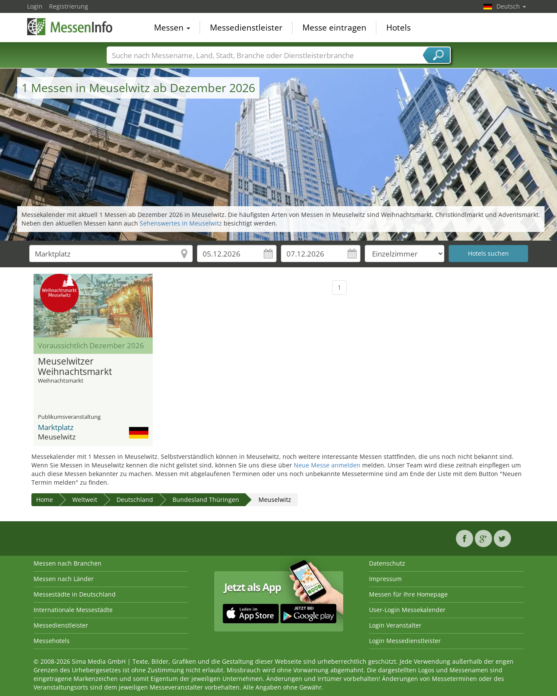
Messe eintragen (334, 27)
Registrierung (68, 6)
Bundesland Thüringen (205, 499)
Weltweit (84, 499)
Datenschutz (387, 563)
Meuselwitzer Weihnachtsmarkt (75, 366)
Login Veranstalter (395, 625)
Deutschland (135, 499)
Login (35, 6)
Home (44, 499)
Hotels (398, 27)
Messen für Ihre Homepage (408, 594)
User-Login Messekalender (407, 610)
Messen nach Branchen (68, 563)
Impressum (385, 579)
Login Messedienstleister (405, 641)
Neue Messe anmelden (327, 465)
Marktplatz (56, 427)
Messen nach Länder (64, 579)
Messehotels (52, 641)
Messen (172, 27)
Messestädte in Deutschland (75, 594)
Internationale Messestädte (73, 610)
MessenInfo (70, 26)
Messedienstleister (246, 27)
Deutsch (511, 6)
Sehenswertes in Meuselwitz (181, 223)
